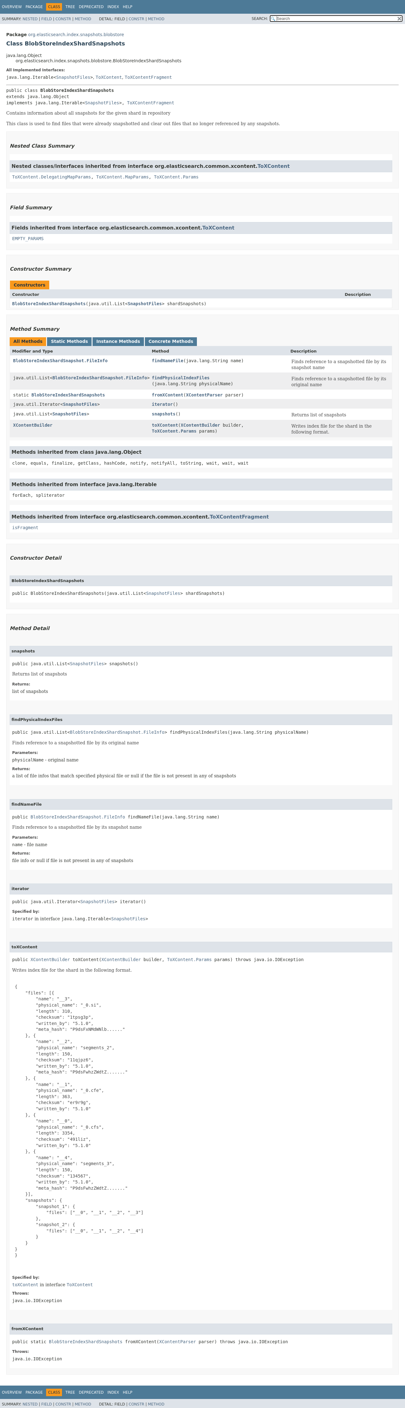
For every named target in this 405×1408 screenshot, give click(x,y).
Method (83, 19)
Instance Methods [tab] (118, 341)
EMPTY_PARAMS (28, 238)
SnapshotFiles (73, 77)
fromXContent (167, 394)
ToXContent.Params (176, 176)
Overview (12, 7)
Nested (29, 19)
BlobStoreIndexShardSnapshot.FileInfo (60, 360)
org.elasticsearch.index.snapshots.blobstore (76, 34)
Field (46, 19)
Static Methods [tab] (69, 341)
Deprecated (91, 7)
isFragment (25, 527)
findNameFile (167, 360)
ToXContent (109, 77)
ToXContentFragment (148, 77)
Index (113, 7)
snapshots (163, 413)
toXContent (165, 425)
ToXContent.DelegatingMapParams (51, 176)
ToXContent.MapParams (122, 176)
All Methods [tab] (27, 341)
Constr (63, 19)
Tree (70, 7)
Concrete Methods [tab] (171, 341)
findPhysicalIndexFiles (180, 377)
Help (127, 7)
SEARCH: (260, 19)
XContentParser (204, 394)
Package (34, 7)
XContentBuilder (32, 425)
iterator (162, 404)
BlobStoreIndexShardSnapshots (49, 303)
